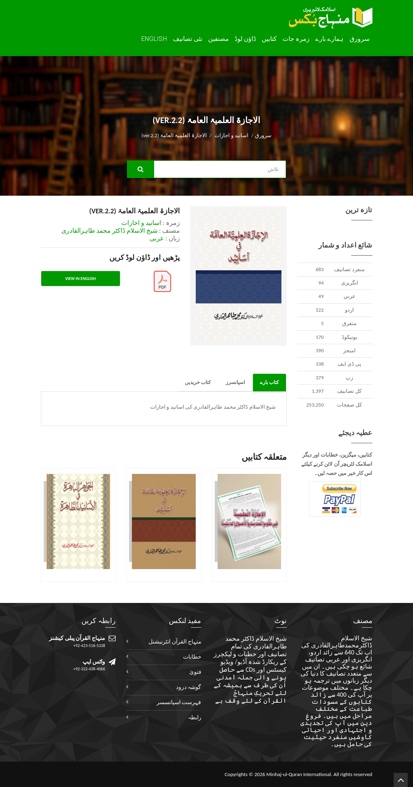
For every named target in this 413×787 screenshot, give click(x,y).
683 (320, 269)
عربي (350, 296)
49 (321, 296)
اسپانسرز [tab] (235, 382)
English (154, 38)
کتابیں (269, 39)
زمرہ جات (296, 39)
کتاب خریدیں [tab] (198, 382)
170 (320, 337)
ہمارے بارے (329, 39)
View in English (80, 278)
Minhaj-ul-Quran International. (299, 774)
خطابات (192, 656)
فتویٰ (195, 672)
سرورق (360, 39)
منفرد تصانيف (349, 269)
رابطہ (194, 717)
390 (320, 350)
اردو (349, 310)
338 (320, 364)
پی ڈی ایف (349, 364)
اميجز (349, 350)
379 (320, 377)
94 (321, 283)
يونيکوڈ (349, 337)
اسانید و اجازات (231, 135)
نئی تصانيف (187, 39)
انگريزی (349, 283)
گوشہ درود (188, 687)
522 (320, 310)
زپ (349, 377)
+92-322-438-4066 (89, 668)
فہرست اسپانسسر (179, 702)
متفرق (349, 323)
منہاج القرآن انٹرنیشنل (174, 641)
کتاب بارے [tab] (269, 382)
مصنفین (218, 39)
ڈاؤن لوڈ (245, 39)
